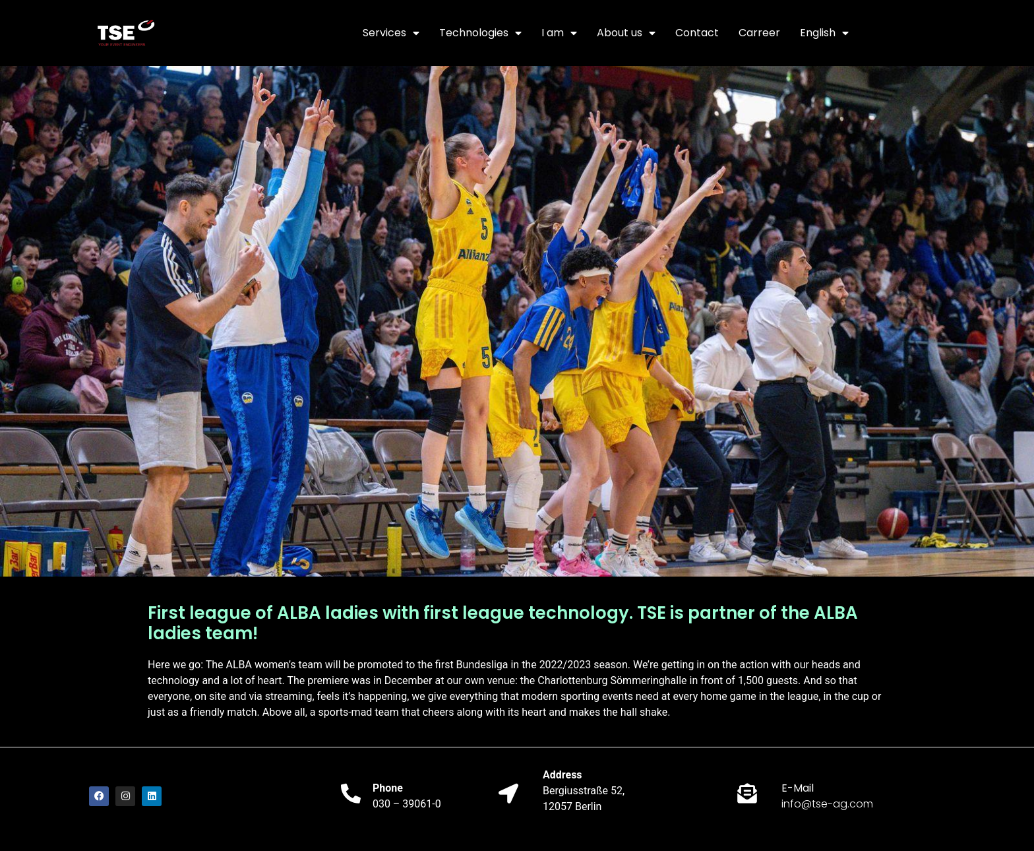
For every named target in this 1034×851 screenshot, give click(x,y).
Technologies (480, 33)
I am (559, 33)
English (824, 33)
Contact (697, 32)
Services (391, 33)
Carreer (759, 32)
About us (626, 33)
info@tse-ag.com (827, 803)
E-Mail (797, 788)
